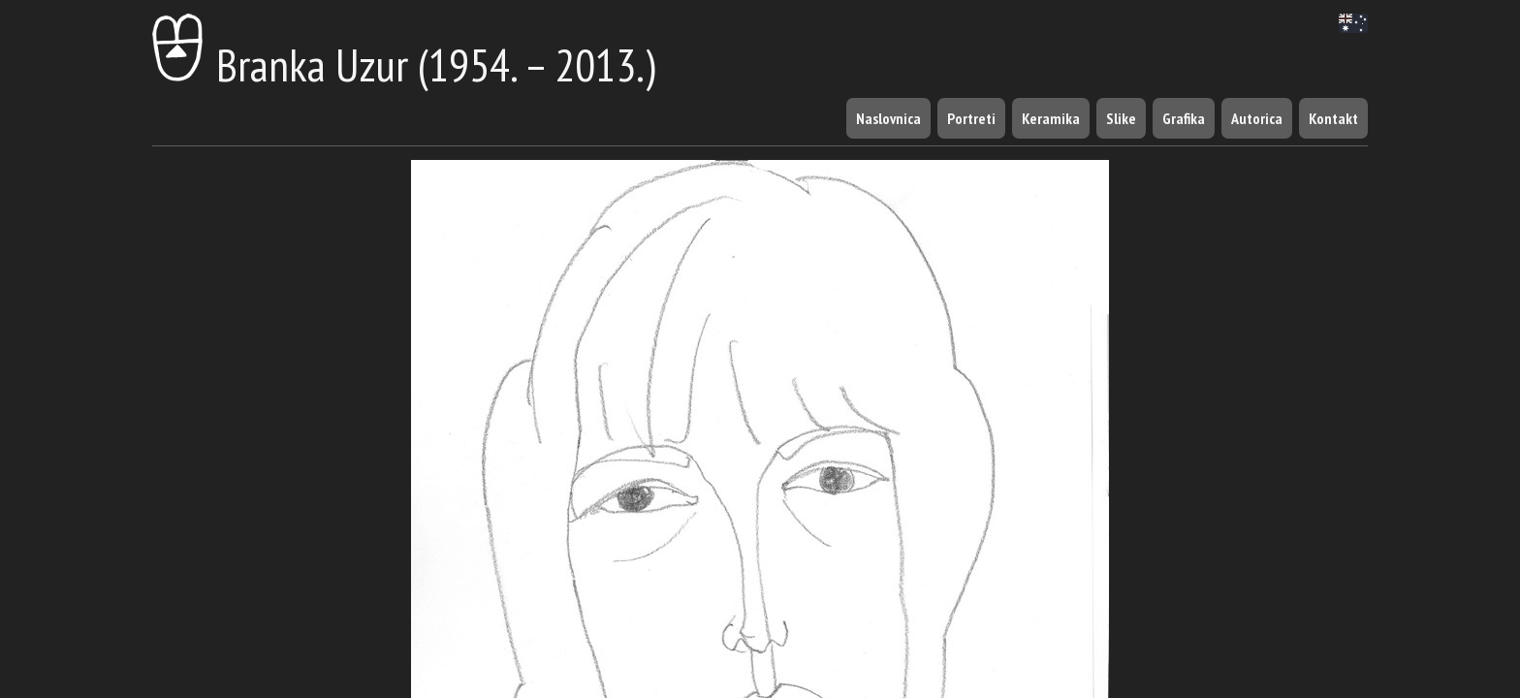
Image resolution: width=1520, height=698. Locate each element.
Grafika (1183, 118)
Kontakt (1333, 118)
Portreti (971, 118)
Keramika (1051, 118)
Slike (1121, 118)
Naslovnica (888, 118)
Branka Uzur (280, 64)
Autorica (1256, 118)
